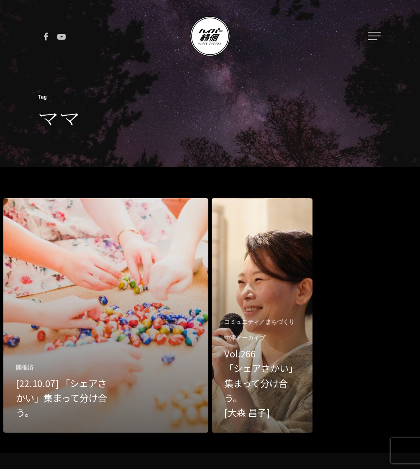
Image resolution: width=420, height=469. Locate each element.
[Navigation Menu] (375, 36)
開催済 (24, 367)
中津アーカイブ (244, 337)
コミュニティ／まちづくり (259, 322)
